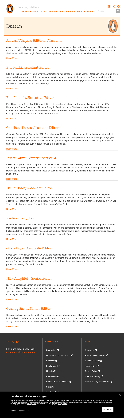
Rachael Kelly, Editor (22, 218)
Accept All (107, 409)
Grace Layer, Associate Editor (29, 248)
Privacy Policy (31, 404)
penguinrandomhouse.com (20, 352)
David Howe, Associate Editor (29, 188)
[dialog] (62, 405)
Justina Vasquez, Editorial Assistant (34, 40)
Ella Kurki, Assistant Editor (27, 67)
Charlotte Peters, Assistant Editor (32, 128)
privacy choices (62, 404)
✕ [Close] (120, 395)
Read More (11, 58)
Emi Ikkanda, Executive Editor (30, 97)
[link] (32, 11)
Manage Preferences (20, 411)
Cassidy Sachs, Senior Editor (28, 308)
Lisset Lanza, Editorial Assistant (31, 158)
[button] (109, 6)
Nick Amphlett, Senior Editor (29, 278)
